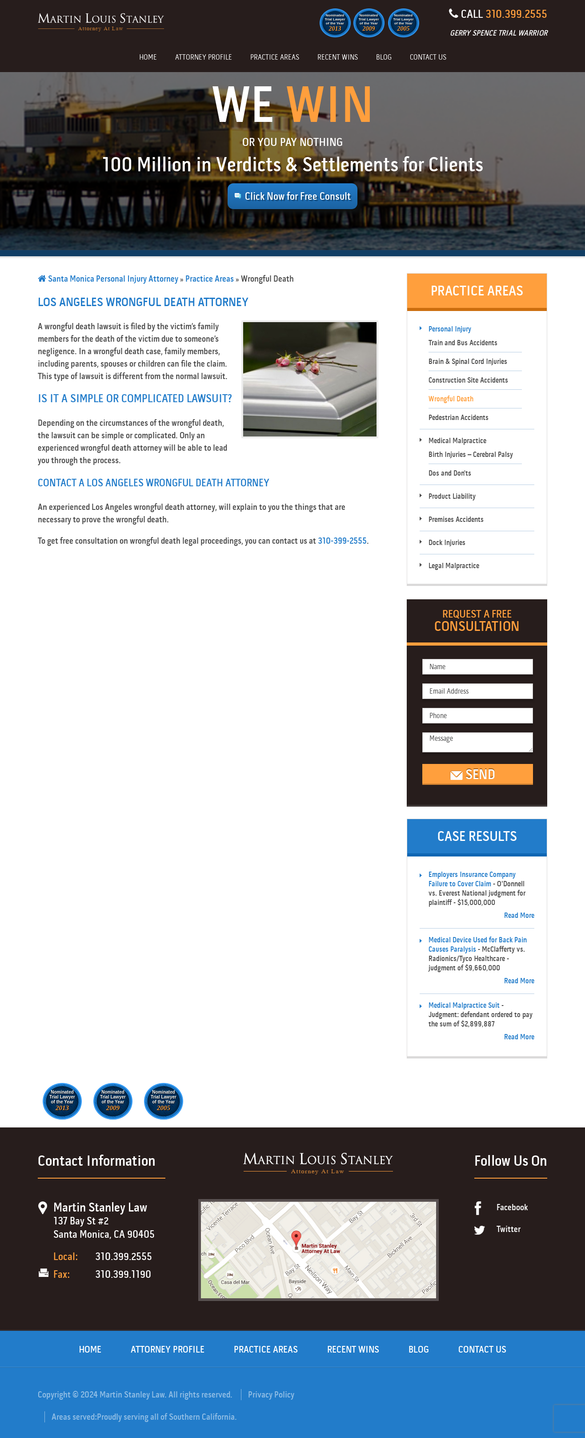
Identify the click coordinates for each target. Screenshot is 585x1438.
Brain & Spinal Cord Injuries (468, 361)
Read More (519, 915)
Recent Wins (337, 58)
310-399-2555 (342, 540)
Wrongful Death (451, 399)
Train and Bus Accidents (463, 342)
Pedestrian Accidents (459, 417)
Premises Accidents (456, 519)
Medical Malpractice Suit (464, 1005)
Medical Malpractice (457, 440)
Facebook (512, 1207)
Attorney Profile (203, 58)
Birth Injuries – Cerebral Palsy (471, 454)
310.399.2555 (516, 14)
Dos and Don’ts (450, 473)
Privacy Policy (271, 1394)
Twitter (509, 1229)
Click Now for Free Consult (298, 196)
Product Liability (452, 496)
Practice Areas (274, 58)
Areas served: (74, 1416)
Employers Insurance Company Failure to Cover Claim (472, 879)
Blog (384, 58)
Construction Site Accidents (468, 380)
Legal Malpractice (454, 565)
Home (148, 58)
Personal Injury (450, 329)
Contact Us (428, 58)
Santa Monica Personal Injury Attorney (108, 278)
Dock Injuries (447, 542)
